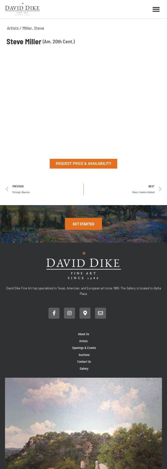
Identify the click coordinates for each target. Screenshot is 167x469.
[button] (156, 9)
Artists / (14, 28)
